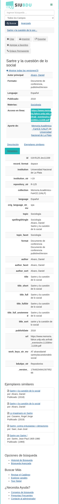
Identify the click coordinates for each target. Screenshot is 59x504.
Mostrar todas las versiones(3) (22, 70)
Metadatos (12, 151)
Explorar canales (19, 478)
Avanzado (26, 23)
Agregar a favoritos (19, 45)
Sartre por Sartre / (18, 435)
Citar (12, 39)
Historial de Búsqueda (22, 460)
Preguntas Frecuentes (22, 495)
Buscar (11, 23)
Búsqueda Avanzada (21, 463)
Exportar (41, 39)
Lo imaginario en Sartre (21, 413)
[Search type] (29, 18)
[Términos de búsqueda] (29, 12)
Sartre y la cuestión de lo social (25, 391)
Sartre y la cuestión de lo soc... (22, 30)
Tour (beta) (16, 481)
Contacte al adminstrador (23, 498)
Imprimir (26, 39)
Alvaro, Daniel (38, 75)
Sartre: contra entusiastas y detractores (29, 426)
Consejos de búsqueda (22, 492)
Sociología (36, 104)
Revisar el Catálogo (20, 474)
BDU (9, 5)
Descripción (13, 144)
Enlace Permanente (19, 51)
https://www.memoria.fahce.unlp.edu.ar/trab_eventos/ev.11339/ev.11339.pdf (41, 115)
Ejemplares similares (34, 144)
